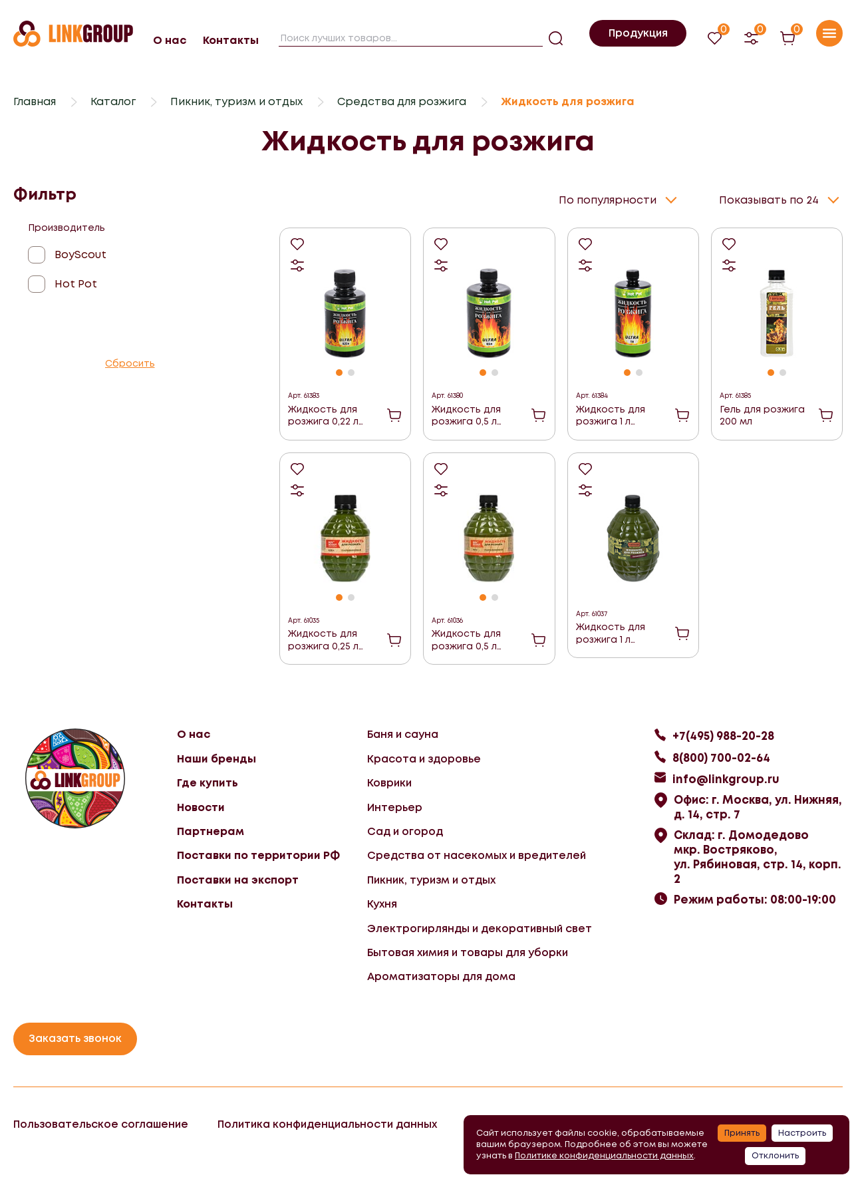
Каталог (113, 101)
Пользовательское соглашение (100, 1124)
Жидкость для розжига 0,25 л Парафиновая (323, 639)
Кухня (382, 904)
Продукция (638, 33)
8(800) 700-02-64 (721, 758)
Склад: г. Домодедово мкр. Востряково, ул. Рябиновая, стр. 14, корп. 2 (757, 857)
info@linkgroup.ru (726, 779)
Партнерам (210, 831)
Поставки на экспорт (238, 880)
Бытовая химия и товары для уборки (467, 952)
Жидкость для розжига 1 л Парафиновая (610, 633)
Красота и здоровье (424, 759)
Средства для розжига (401, 101)
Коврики (389, 783)
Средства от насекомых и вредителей (476, 855)
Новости (201, 807)
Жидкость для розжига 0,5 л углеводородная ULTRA (473, 415)
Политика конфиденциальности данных (327, 1124)
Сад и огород (405, 831)
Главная (34, 101)
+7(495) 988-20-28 (723, 736)
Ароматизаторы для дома (441, 976)
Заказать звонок (75, 1038)
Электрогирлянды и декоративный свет (479, 928)
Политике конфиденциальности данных (604, 1155)
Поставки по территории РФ (258, 855)
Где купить (207, 783)
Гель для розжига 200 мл (762, 415)
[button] (339, 372)
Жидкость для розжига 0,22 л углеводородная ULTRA (329, 415)
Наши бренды (216, 759)
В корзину (394, 415)
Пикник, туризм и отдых (236, 101)
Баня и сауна (402, 734)
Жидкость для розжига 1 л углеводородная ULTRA (617, 415)
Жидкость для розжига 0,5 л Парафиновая (466, 639)
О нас (169, 40)
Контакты (231, 40)
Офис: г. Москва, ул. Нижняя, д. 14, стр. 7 (758, 807)
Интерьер (394, 807)
